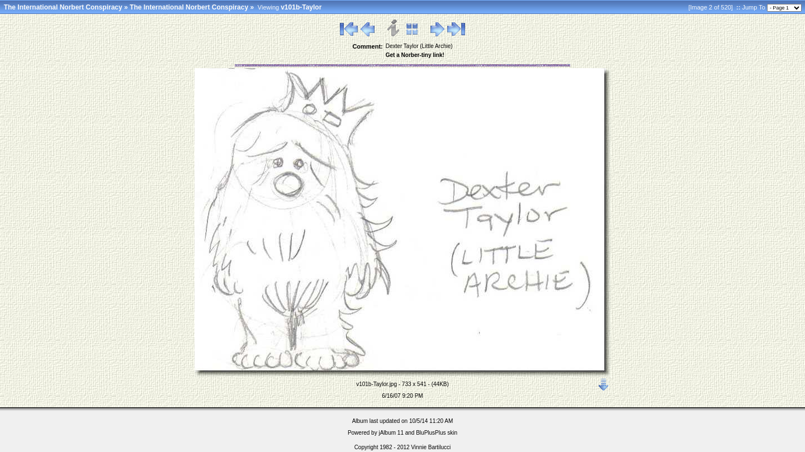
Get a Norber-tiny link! (415, 55)
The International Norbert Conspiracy (63, 7)
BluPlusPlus (431, 433)
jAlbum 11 (390, 433)
